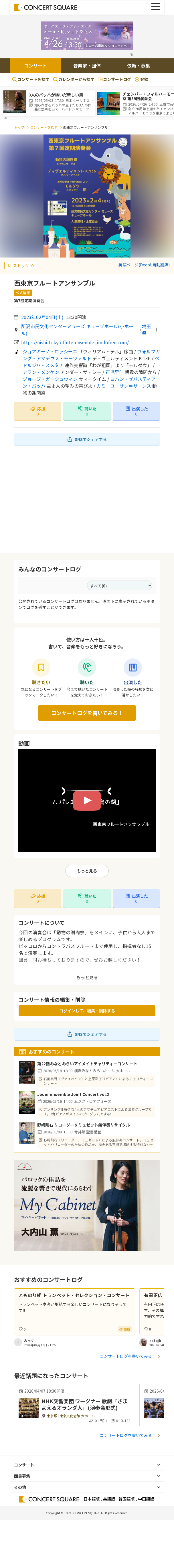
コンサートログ (114, 79)
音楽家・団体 (87, 65)
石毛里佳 (114, 372)
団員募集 (22, 1476)
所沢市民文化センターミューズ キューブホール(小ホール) (77, 329)
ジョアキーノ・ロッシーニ (50, 351)
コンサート (35, 65)
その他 (20, 1487)
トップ (19, 127)
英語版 (109, 1499)
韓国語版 (126, 1499)
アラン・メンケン (41, 372)
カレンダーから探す (73, 79)
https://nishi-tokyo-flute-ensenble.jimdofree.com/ (75, 342)
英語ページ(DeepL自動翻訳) (144, 265)
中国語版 (146, 1499)
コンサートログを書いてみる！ (87, 712)
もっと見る (87, 871)
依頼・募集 (138, 65)
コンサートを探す (31, 79)
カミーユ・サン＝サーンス (123, 385)
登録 (141, 79)
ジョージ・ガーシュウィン (50, 378)
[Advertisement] (87, 499)
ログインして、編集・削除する (87, 1011)
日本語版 (92, 1499)
